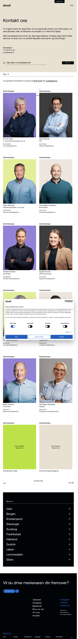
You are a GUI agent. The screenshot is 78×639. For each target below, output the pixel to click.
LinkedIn (64, 602)
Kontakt (36, 615)
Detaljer (67, 332)
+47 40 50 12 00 (9, 50)
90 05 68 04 (7, 144)
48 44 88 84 (7, 277)
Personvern (63, 610)
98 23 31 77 (6, 409)
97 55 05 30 (7, 210)
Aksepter (61, 336)
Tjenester (37, 599)
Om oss (36, 612)
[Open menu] (72, 4)
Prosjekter (37, 603)
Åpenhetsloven (64, 612)
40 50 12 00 (37, 81)
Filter (6, 74)
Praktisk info (59, 1)
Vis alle (71, 483)
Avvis (16, 336)
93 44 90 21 (42, 343)
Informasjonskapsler (65, 614)
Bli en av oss (38, 609)
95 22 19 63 (42, 144)
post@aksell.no (8, 52)
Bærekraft (37, 606)
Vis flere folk (38, 481)
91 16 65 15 (6, 343)
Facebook (64, 605)
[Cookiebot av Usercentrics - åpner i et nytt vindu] (66, 301)
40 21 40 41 (42, 210)
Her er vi (7, 633)
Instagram (64, 599)
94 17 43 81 (42, 277)
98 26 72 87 (43, 409)
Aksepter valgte (39, 336)
